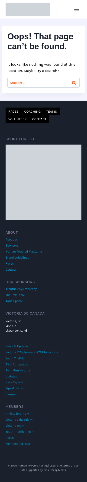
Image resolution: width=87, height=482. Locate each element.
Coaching (32, 111)
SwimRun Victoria (18, 370)
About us (12, 239)
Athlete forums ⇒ (17, 413)
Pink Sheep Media (54, 470)
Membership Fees (18, 443)
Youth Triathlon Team (20, 431)
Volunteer (17, 119)
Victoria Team (15, 425)
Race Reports (14, 382)
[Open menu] (76, 9)
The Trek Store (15, 295)
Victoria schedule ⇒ (19, 419)
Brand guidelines (17, 257)
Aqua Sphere (14, 301)
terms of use (71, 465)
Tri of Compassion (18, 364)
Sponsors (12, 245)
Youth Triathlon (16, 358)
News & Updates (17, 346)
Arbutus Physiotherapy (21, 289)
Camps (10, 394)
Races (13, 111)
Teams (51, 111)
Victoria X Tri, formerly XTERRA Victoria (32, 352)
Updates (11, 376)
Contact (39, 119)
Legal (53, 465)
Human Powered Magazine (24, 251)
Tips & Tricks (15, 388)
